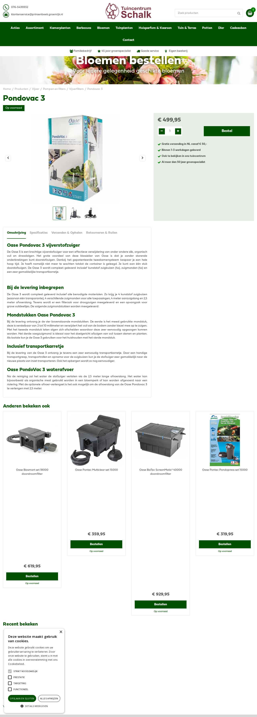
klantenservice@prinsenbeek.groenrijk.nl (97, 654)
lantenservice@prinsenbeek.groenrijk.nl (37, 14)
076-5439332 (79, 650)
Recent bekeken (20, 512)
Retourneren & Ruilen (102, 233)
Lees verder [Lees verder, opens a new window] (32, 663)
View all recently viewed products (24, 615)
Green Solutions (144, 710)
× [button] (60, 632)
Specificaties (39, 233)
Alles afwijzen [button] (49, 698)
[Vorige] (8, 158)
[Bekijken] (250, 13)
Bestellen (32, 492)
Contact (201, 666)
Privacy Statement (208, 644)
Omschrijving (16, 233)
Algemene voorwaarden (211, 640)
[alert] (34, 671)
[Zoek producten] (214, 13)
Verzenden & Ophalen (67, 233)
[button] (25, 671)
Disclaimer (202, 648)
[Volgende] (143, 158)
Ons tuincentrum (206, 670)
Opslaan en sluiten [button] (22, 698)
